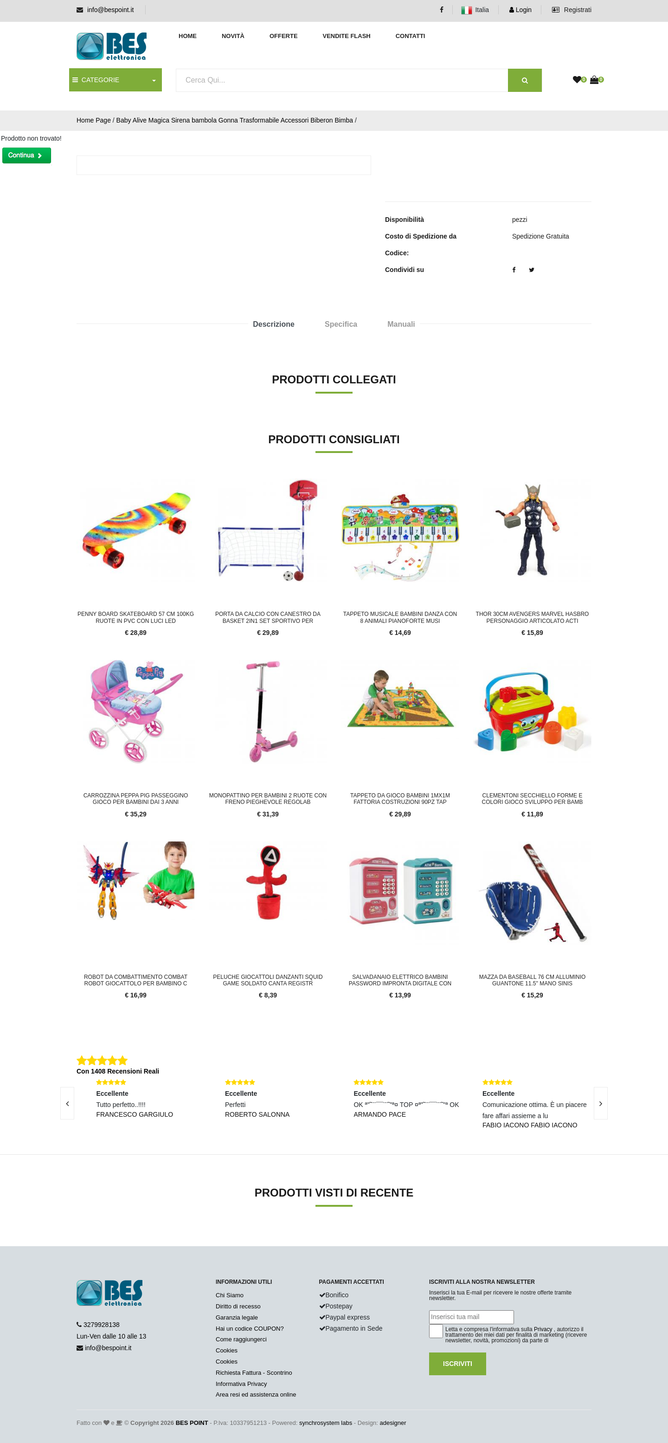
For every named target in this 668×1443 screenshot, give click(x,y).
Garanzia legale (237, 1317)
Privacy (543, 1329)
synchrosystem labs (325, 1422)
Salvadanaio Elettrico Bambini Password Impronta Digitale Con (400, 980)
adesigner (392, 1422)
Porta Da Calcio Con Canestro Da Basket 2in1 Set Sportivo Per (268, 617)
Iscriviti (457, 1363)
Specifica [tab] (341, 324)
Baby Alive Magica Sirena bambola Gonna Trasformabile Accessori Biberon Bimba (234, 120)
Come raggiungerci (241, 1339)
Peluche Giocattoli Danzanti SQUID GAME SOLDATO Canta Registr (267, 980)
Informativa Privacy (241, 1383)
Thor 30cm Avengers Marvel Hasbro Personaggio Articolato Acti (532, 617)
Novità (233, 35)
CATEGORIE (95, 80)
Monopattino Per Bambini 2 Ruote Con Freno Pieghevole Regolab (268, 798)
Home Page (94, 120)
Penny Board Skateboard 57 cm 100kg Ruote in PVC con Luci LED (135, 617)
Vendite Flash (346, 35)
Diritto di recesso (238, 1306)
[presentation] (67, 1103)
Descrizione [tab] (274, 324)
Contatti (410, 35)
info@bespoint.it (110, 9)
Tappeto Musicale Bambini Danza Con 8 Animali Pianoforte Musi (400, 617)
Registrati (571, 9)
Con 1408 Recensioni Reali (118, 1071)
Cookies (227, 1350)
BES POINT (192, 1422)
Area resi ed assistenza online (256, 1394)
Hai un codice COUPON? (250, 1328)
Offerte (284, 35)
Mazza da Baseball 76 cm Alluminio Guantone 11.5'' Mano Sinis (532, 980)
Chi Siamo (230, 1295)
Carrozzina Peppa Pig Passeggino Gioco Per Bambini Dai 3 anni (136, 798)
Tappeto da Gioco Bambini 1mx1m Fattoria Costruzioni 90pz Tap (400, 798)
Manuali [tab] (401, 324)
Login (520, 9)
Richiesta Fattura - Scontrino (254, 1372)
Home (188, 35)
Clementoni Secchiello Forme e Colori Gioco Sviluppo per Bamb (532, 798)
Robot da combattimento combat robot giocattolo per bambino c (135, 980)
